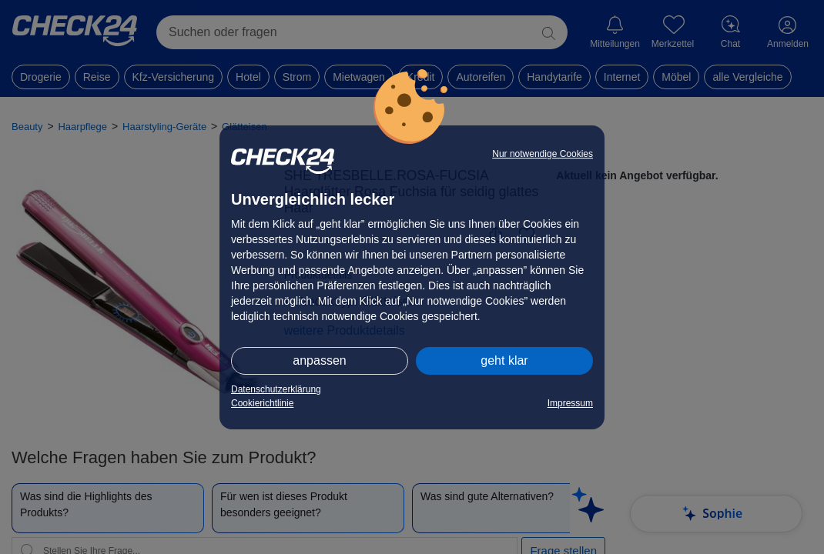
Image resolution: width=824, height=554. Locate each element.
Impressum (570, 403)
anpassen (319, 360)
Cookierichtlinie (262, 403)
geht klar (504, 360)
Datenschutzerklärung (276, 389)
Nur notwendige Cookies (542, 154)
